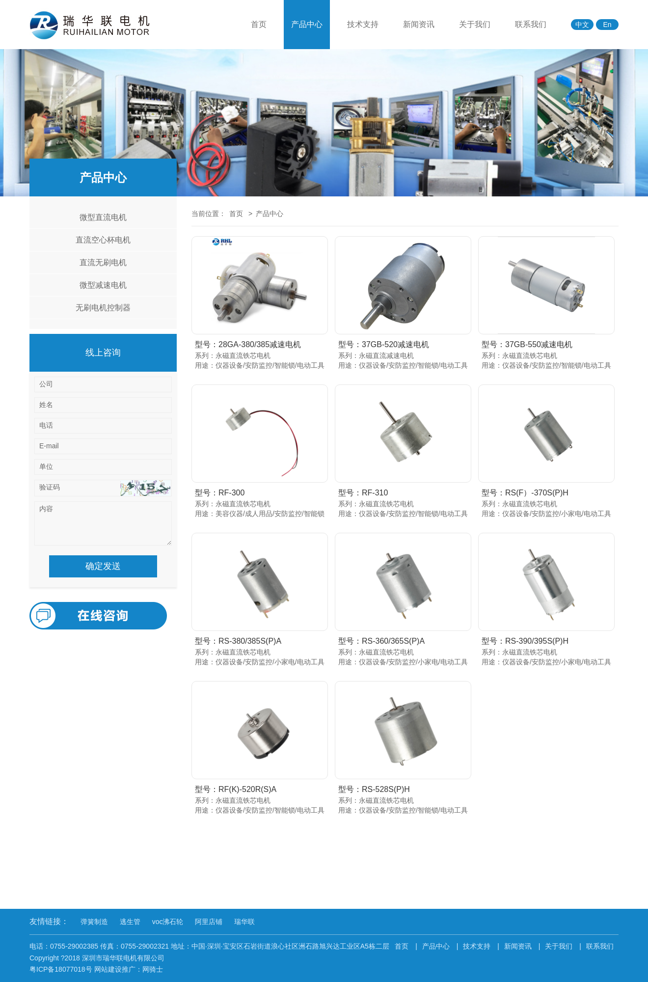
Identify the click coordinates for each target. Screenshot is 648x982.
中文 (582, 24)
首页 (259, 24)
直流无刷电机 (103, 262)
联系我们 (530, 24)
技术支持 (362, 24)
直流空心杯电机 (103, 240)
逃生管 (130, 922)
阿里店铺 (208, 922)
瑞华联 (244, 922)
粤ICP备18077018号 (60, 969)
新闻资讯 (418, 24)
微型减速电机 (103, 285)
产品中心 (307, 24)
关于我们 (474, 24)
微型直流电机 (103, 217)
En (607, 24)
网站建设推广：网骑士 (128, 969)
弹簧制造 (94, 922)
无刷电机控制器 (103, 307)
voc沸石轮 (168, 922)
